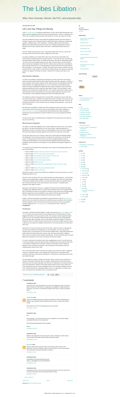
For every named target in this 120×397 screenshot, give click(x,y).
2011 (82, 155)
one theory (67, 198)
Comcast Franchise (85, 114)
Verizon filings (83, 146)
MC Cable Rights (84, 118)
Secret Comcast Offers (86, 45)
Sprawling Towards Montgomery (88, 137)
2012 (82, 153)
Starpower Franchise (85, 112)
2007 (82, 164)
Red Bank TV (83, 130)
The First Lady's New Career (41, 158)
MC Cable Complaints (85, 116)
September (85, 175)
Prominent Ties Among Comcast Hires (43, 153)
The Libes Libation (49, 8)
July (83, 179)
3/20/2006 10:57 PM (32, 339)
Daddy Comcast (38, 162)
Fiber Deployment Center (86, 98)
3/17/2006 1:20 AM (31, 292)
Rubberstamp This (84, 48)
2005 (82, 199)
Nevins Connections (39, 170)
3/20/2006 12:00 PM (32, 328)
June (83, 182)
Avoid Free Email (84, 54)
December (84, 168)
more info (81, 31)
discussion (62, 212)
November (84, 170)
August (84, 177)
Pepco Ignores (83, 61)
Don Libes (29, 344)
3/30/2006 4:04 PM (31, 363)
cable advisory (32, 32)
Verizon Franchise (84, 110)
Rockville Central (84, 132)
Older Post (70, 380)
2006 (82, 166)
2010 (82, 158)
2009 (82, 160)
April (83, 186)
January (84, 196)
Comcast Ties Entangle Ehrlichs (42, 160)
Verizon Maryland (84, 109)
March (83, 188)
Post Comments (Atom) (35, 383)
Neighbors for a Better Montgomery (85, 135)
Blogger (73, 393)
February (84, 194)
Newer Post (26, 380)
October (84, 173)
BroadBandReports (85, 100)
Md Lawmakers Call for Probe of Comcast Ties (46, 155)
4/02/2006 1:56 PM (31, 374)
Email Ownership (84, 69)
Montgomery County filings (87, 144)
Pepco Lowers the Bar (85, 51)
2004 (82, 201)
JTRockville (30, 297)
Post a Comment (29, 377)
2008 (82, 162)
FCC (81, 107)
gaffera (63, 393)
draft (46, 85)
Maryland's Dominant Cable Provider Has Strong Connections (50, 151)
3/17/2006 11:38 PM (32, 308)
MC (27, 32)
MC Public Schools (85, 125)
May (83, 184)
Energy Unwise (84, 42)
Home (48, 380)
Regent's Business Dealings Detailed (44, 168)
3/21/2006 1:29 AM (31, 352)
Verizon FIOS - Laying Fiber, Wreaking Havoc (87, 39)
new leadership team (41, 203)
